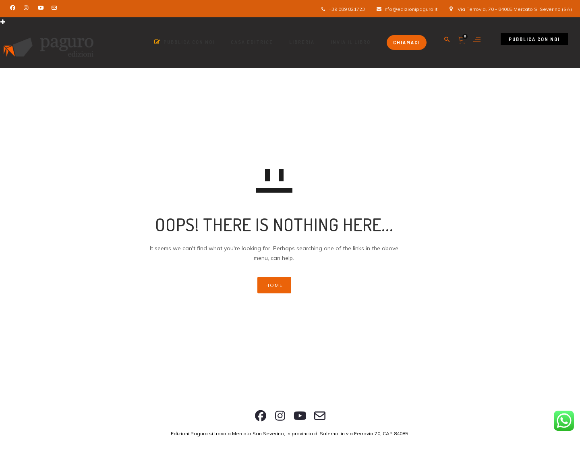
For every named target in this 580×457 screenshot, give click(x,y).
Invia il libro (351, 42)
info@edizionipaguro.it (410, 9)
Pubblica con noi (534, 39)
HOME (274, 285)
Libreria (302, 42)
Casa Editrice (252, 42)
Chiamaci (406, 42)
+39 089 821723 (347, 9)
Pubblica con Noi (184, 42)
